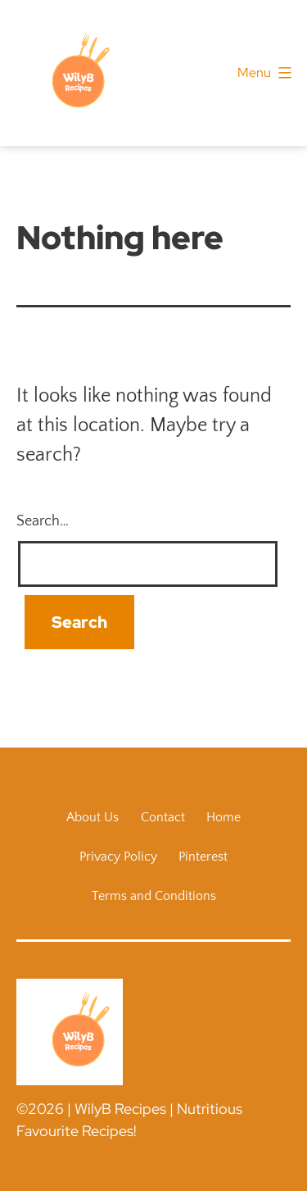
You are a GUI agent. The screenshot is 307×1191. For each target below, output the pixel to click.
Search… (42, 521)
